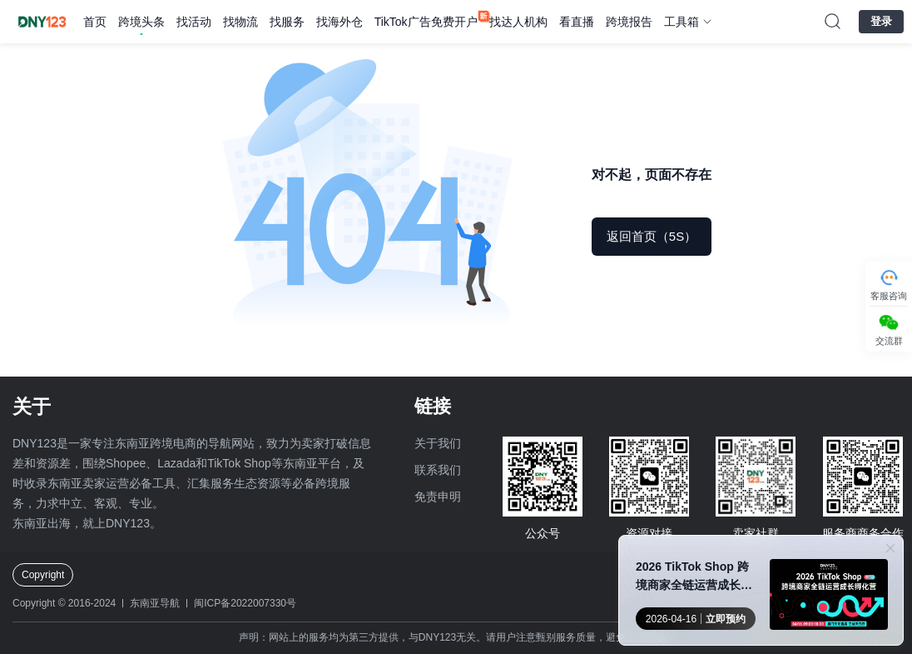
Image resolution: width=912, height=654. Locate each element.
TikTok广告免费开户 (426, 21)
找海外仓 (339, 21)
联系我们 (437, 470)
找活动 (193, 21)
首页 (95, 21)
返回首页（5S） (651, 236)
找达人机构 (518, 21)
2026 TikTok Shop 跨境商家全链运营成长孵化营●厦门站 (694, 577)
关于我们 (437, 443)
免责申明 (437, 496)
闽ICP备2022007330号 (245, 603)
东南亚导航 (155, 603)
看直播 (576, 21)
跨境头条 (141, 21)
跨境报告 (629, 21)
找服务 (287, 21)
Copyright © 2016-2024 (64, 603)
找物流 (240, 21)
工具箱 (681, 21)
